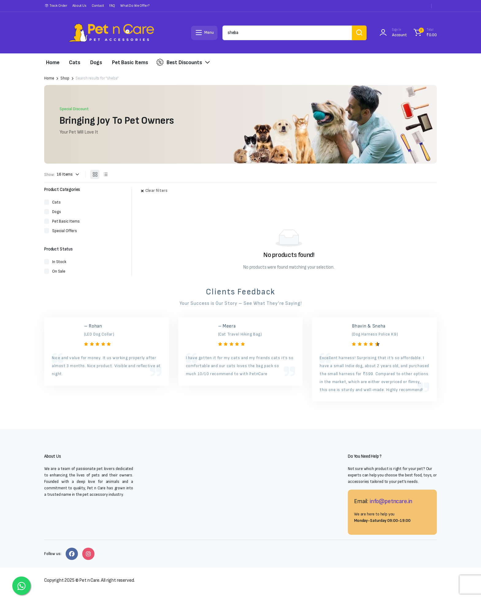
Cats (74, 62)
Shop (64, 78)
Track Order (58, 5)
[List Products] (105, 174)
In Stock (59, 261)
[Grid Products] (94, 174)
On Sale (58, 271)
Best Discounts (179, 62)
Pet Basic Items (130, 62)
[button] (424, 33)
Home (52, 62)
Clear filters (156, 190)
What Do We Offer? (134, 5)
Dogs (96, 62)
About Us (79, 5)
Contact (98, 5)
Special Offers (64, 230)
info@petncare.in (391, 501)
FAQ (112, 5)
